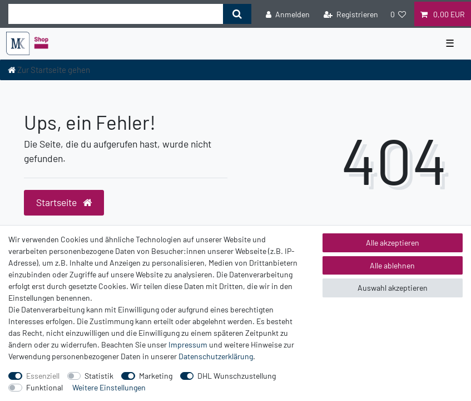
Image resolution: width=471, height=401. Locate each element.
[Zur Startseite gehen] (49, 70)
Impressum (187, 344)
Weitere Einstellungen (109, 387)
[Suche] (237, 14)
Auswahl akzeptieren (393, 287)
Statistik (99, 375)
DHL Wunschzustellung (236, 375)
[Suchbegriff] (115, 14)
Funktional (44, 387)
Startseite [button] (64, 202)
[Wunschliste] (398, 14)
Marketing (155, 375)
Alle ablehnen (392, 265)
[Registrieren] (351, 14)
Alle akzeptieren (392, 242)
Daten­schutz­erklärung (216, 356)
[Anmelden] (288, 14)
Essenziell (43, 375)
